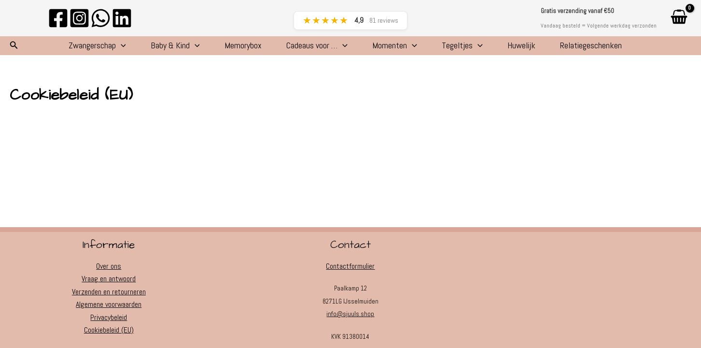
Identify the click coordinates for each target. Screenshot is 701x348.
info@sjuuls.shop (350, 314)
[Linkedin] (122, 18)
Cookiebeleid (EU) (109, 330)
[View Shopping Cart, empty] (678, 18)
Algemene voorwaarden (109, 304)
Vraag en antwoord (109, 279)
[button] (14, 48)
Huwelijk (540, 48)
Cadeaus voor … (312, 48)
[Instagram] (79, 18)
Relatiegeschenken (617, 48)
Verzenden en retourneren (109, 292)
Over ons (108, 266)
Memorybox (231, 48)
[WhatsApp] (100, 18)
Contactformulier (350, 266)
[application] (93, 48)
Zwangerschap (69, 48)
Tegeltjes (472, 48)
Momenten (398, 48)
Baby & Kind (155, 48)
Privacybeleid (108, 317)
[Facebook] (58, 18)
